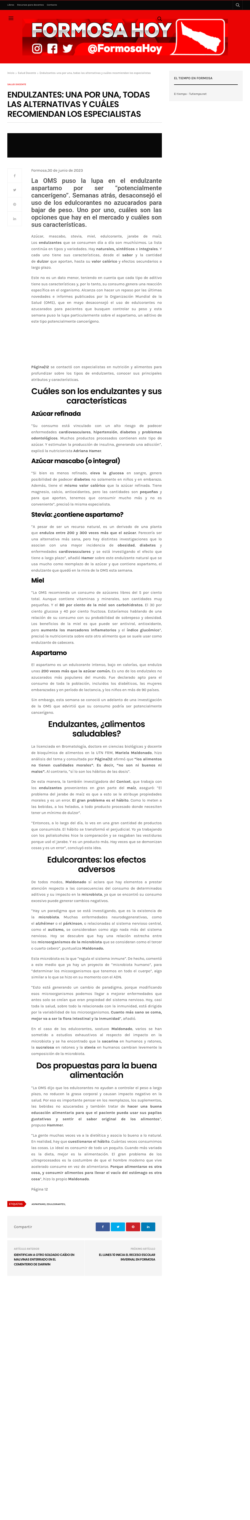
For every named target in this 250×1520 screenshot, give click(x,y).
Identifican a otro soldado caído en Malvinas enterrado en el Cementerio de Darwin (44, 1259)
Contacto (52, 4)
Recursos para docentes (30, 4)
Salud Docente (16, 84)
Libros (10, 4)
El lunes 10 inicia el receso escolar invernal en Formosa (127, 1257)
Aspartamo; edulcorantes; (48, 1204)
